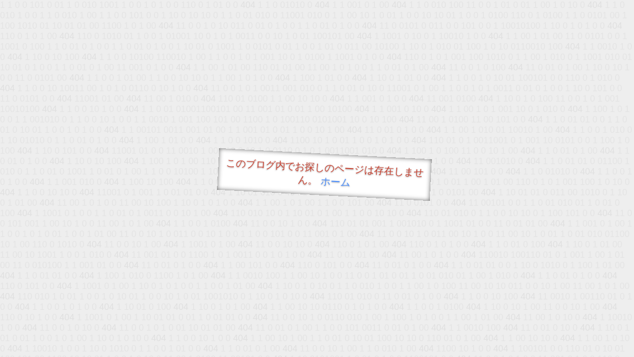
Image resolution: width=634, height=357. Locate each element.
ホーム (335, 182)
